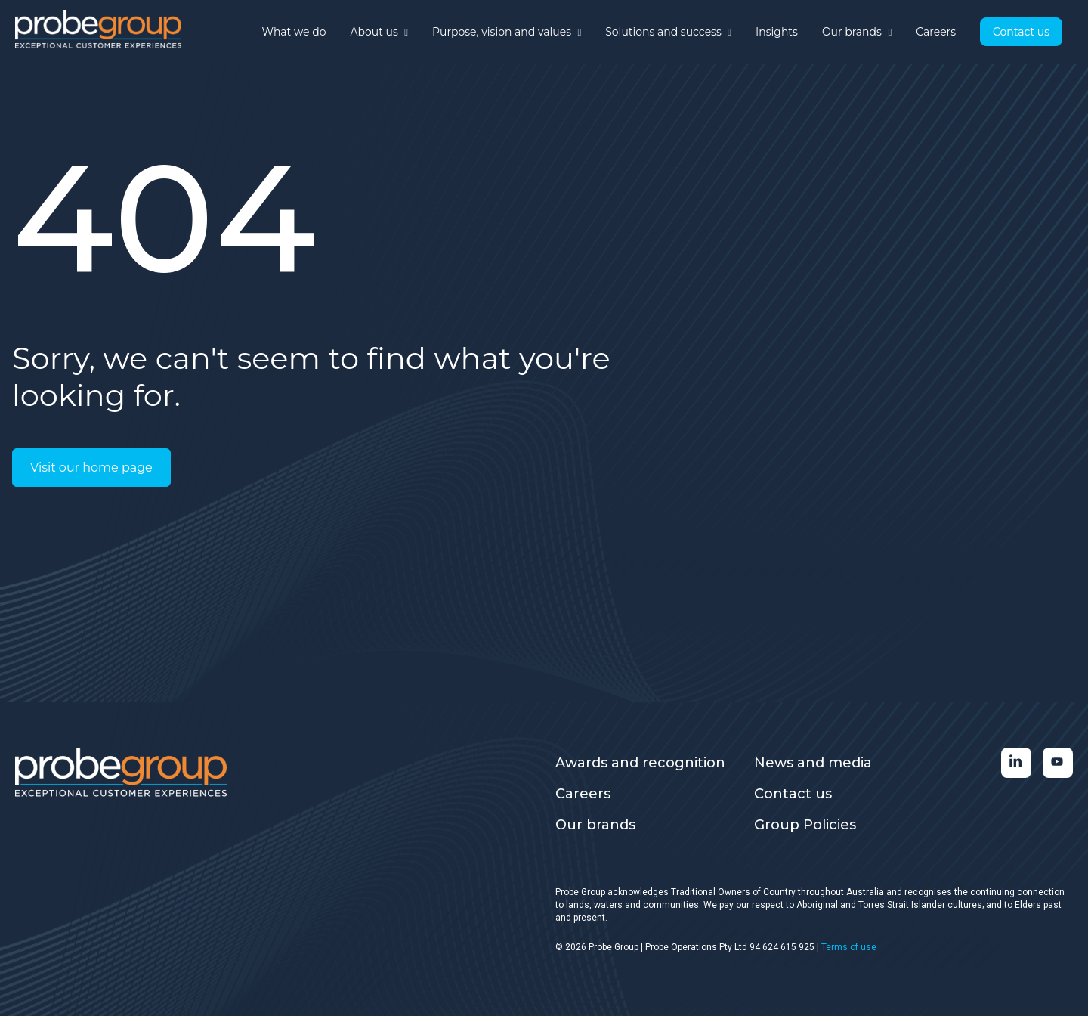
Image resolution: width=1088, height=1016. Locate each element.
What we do (294, 32)
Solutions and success (668, 32)
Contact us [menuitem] (793, 793)
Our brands (857, 32)
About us (379, 32)
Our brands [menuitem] (595, 824)
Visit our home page (91, 467)
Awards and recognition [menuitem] (640, 762)
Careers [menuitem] (582, 793)
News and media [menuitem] (813, 762)
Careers (936, 32)
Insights (777, 32)
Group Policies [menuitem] (805, 824)
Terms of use (848, 947)
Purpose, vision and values (506, 32)
